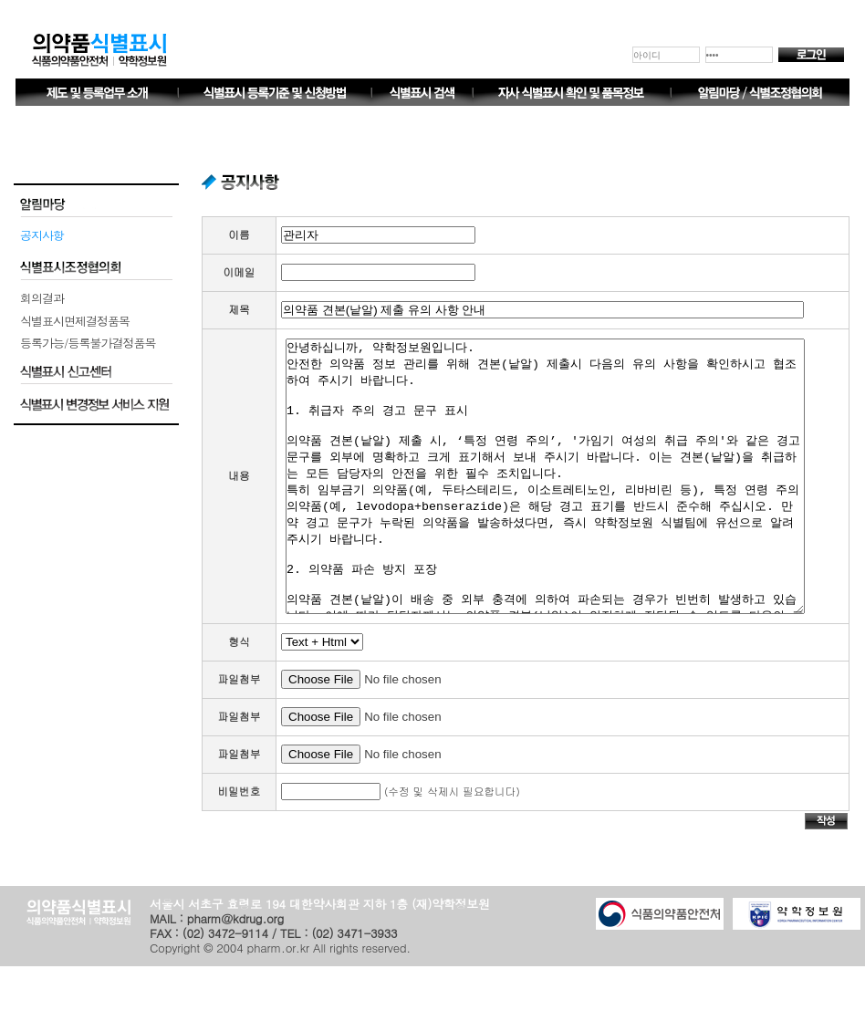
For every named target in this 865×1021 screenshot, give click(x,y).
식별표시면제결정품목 (75, 320)
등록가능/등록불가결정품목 (87, 342)
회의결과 (42, 298)
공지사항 (42, 235)
